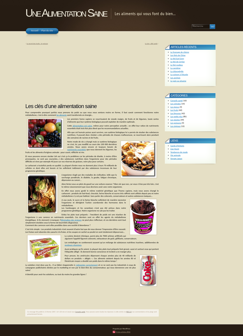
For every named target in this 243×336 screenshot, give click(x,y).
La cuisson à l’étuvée (179, 74)
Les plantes (175, 120)
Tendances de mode (179, 152)
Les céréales (175, 103)
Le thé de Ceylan (177, 61)
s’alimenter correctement (87, 265)
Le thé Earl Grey (177, 58)
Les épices (174, 107)
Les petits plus (176, 116)
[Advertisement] (52, 73)
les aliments (61, 115)
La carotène (175, 68)
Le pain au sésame (178, 81)
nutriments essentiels (76, 149)
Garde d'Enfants (177, 146)
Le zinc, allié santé (151, 44)
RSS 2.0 (128, 312)
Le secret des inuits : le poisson (37, 44)
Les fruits (174, 110)
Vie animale (175, 155)
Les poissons (175, 123)
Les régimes (175, 126)
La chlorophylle (177, 71)
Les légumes (175, 113)
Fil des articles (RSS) (123, 332)
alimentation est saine (82, 125)
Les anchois (175, 78)
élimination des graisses (71, 220)
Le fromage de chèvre (179, 52)
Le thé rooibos (176, 65)
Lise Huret (174, 149)
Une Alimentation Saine (66, 13)
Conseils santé (80, 312)
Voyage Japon (176, 158)
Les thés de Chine (178, 55)
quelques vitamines (73, 245)
